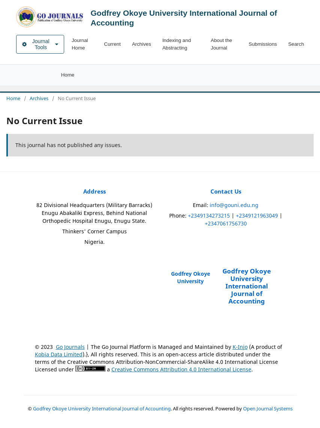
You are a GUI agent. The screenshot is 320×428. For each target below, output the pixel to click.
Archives (141, 44)
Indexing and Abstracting (176, 44)
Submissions (263, 44)
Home (67, 75)
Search (296, 44)
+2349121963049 (257, 215)
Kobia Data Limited (59, 354)
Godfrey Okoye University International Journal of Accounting (102, 408)
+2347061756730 (226, 223)
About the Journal (221, 44)
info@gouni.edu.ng (234, 205)
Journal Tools (40, 44)
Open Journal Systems (268, 408)
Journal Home (80, 44)
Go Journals (70, 346)
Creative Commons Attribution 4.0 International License (181, 369)
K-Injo (240, 346)
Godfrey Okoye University (190, 277)
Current (112, 44)
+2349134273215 (209, 215)
